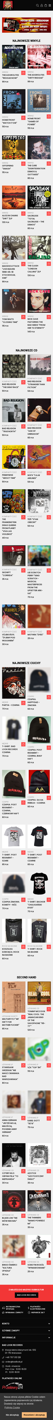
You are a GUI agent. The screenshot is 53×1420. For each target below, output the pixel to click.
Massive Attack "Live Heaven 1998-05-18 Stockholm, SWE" (10, 272)
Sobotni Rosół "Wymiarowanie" (36, 1266)
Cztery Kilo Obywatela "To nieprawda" (10, 1176)
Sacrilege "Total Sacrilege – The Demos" (36, 220)
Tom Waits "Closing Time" (10, 321)
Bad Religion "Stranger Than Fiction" (36, 384)
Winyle (5, 72)
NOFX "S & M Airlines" (34, 477)
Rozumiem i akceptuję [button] (34, 1415)
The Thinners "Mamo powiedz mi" (36, 1220)
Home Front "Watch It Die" (9, 121)
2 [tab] (26, 29)
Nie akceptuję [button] (12, 1415)
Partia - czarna (10, 705)
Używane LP (7, 1064)
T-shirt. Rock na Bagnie (35, 950)
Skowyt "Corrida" (7, 574)
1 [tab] (23, 29)
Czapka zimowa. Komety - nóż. (11, 903)
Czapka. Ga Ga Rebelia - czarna (36, 801)
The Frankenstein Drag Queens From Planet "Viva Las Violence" (9, 527)
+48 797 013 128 (13, 1357)
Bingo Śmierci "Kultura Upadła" (9, 1267)
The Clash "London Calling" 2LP (34, 268)
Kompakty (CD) (9, 381)
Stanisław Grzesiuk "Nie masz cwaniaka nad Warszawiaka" (10, 1073)
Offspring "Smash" (7, 167)
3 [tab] (30, 29)
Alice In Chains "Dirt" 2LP (10, 217)
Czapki (31, 696)
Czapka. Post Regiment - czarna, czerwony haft (10, 809)
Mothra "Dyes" (35, 634)
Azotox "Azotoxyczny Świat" (35, 1176)
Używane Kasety (9, 1016)
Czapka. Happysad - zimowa (34, 702)
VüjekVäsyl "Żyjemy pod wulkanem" (8, 637)
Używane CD (33, 1008)
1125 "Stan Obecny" (33, 521)
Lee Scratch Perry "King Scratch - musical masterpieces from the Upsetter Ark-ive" (35, 583)
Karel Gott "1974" (34, 1122)
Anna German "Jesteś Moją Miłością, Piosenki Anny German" (9, 1126)
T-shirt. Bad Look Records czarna (10, 749)
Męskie (5, 702)
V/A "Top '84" (34, 1067)
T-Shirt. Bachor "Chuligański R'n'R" (36, 904)
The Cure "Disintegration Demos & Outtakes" (36, 170)
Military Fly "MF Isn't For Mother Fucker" (10, 1022)
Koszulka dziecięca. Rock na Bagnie (10, 952)
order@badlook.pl (13, 1361)
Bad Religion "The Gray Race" (10, 386)
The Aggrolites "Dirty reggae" (36, 76)
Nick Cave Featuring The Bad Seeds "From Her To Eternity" (36, 323)
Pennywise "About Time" (9, 476)
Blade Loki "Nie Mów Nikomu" (9, 1219)
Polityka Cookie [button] (12, 1407)
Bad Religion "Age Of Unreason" (34, 431)
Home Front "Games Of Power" (34, 121)
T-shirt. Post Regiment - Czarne (35, 857)
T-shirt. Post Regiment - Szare (9, 857)
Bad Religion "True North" (9, 430)
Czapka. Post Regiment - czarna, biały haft (35, 754)
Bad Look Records (26, 1295)
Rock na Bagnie (9, 946)
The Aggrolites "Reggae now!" (10, 76)
